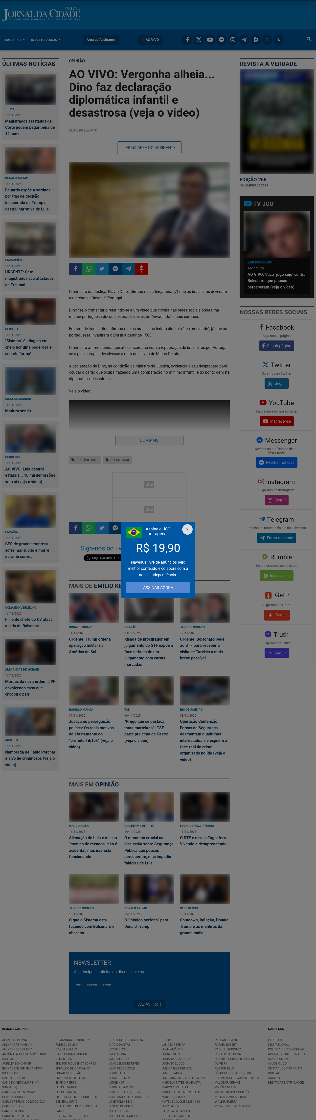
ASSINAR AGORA (158, 587)
